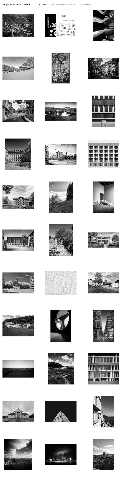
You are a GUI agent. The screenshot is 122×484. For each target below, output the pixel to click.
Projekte (43, 4)
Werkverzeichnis (58, 4)
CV (79, 4)
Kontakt (87, 4)
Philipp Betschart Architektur (16, 4)
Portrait (72, 4)
